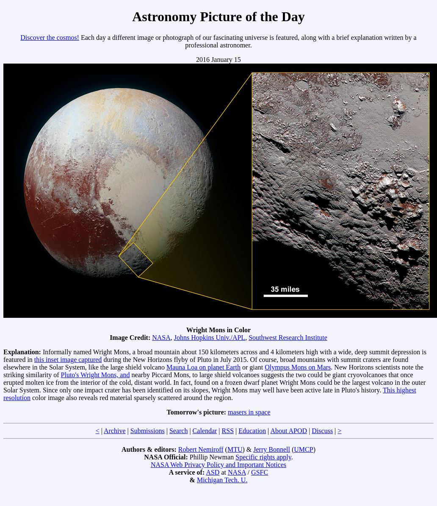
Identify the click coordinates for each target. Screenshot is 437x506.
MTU (235, 449)
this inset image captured (68, 359)
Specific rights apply (263, 457)
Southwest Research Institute (288, 337)
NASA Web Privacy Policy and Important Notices (218, 464)
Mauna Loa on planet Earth (203, 367)
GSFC (259, 472)
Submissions (147, 430)
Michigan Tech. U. (222, 480)
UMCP (303, 449)
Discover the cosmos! (49, 37)
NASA (161, 337)
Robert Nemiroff (201, 449)
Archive (115, 430)
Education (252, 430)
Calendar (205, 430)
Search (178, 430)
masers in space (249, 412)
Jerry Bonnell (271, 449)
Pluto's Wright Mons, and (95, 374)
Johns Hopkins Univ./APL (209, 337)
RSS (228, 430)
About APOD (288, 430)
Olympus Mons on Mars (298, 367)
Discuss (322, 430)
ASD (212, 472)
